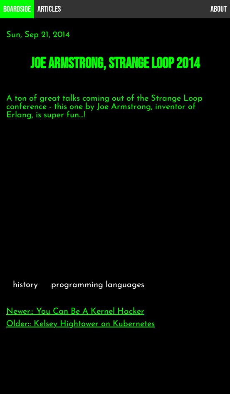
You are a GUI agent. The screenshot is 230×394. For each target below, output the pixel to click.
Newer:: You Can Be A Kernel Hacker (75, 311)
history (25, 285)
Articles (49, 9)
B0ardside (17, 9)
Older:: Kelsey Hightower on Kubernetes (80, 324)
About (218, 9)
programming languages (97, 285)
